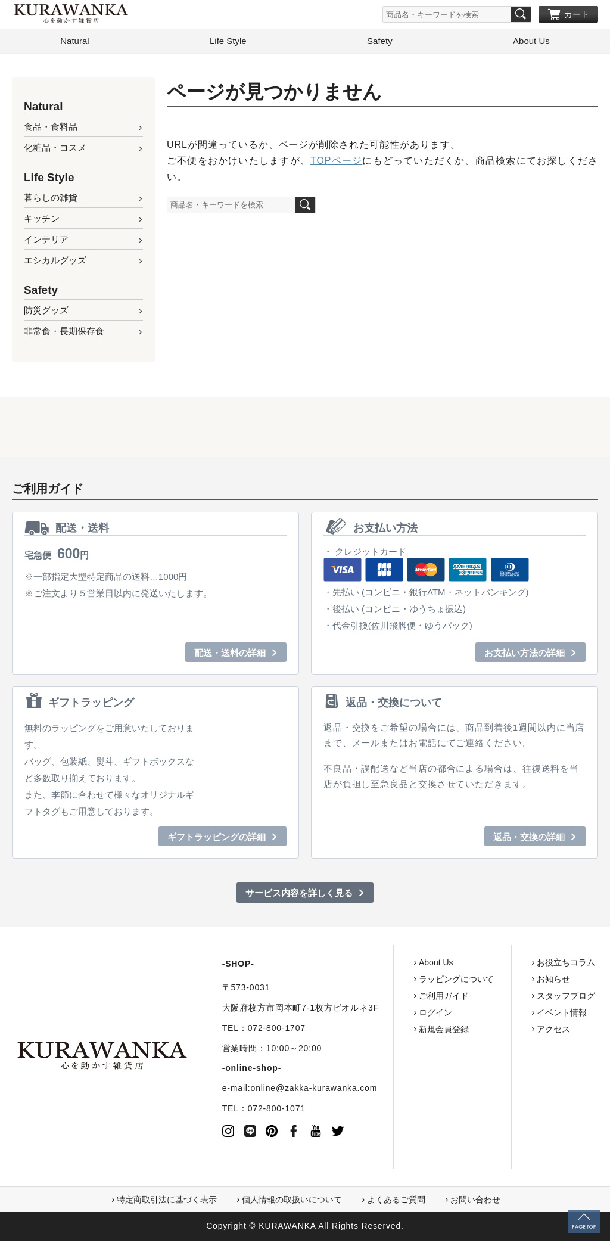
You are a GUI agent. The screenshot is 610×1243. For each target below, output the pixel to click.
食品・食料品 (50, 129)
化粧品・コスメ (55, 150)
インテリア (46, 242)
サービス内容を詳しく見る (299, 895)
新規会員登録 (432, 1031)
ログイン (424, 1015)
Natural (74, 43)
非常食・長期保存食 (64, 333)
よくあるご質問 (396, 1202)
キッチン (42, 221)
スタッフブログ (554, 998)
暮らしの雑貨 (50, 200)
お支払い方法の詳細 (524, 655)
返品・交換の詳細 (529, 839)
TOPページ (336, 163)
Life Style (228, 43)
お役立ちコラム (554, 964)
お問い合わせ (475, 1202)
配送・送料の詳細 (230, 655)
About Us (531, 43)
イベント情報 (550, 1015)
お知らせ (542, 981)
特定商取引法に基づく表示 (167, 1202)
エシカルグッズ (55, 262)
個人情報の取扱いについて (292, 1202)
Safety (380, 43)
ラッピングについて (445, 981)
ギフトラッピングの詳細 (216, 839)
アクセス (542, 1031)
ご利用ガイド (432, 998)
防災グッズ (46, 312)
